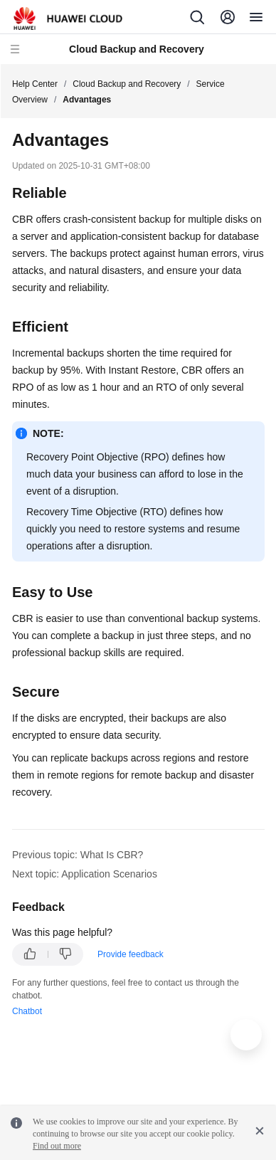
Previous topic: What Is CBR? (77, 854)
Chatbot (27, 1011)
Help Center (35, 84)
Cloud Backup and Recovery (127, 84)
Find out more (57, 1146)
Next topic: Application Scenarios (84, 874)
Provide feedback (130, 954)
